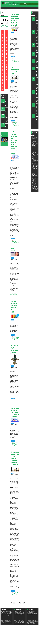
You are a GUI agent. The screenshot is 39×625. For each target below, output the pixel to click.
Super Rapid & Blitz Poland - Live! (35, 187)
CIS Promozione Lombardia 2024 (15, 70)
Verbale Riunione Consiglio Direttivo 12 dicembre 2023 (14, 306)
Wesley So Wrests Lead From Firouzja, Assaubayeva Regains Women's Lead (35, 145)
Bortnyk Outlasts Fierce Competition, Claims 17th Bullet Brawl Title (35, 159)
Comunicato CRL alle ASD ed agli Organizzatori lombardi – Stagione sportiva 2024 (15, 458)
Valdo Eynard (13, 249)
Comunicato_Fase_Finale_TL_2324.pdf (18, 401)
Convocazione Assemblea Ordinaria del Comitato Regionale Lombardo (15, 19)
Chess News (34, 140)
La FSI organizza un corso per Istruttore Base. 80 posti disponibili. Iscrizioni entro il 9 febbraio (14, 142)
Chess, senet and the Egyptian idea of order (35, 138)
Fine (15, 604)
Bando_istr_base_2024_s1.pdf (17, 241)
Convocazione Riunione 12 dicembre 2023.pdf (15, 443)
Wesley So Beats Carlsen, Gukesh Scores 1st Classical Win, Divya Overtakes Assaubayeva (35, 167)
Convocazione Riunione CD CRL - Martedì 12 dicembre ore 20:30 (15, 412)
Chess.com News (35, 162)
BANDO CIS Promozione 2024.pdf (14, 123)
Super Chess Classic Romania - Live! (35, 181)
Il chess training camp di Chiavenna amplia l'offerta (6, 61)
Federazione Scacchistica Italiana (6, 612)
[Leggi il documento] (15, 61)
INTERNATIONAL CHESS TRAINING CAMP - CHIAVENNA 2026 (2, 62)
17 (24, 602)
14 (16, 602)
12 (11, 602)
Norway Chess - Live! (34, 153)
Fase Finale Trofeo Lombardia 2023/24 (14, 349)
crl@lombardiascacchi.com (31, 613)
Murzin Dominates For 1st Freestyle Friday (35, 175)
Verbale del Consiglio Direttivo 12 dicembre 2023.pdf (15, 337)
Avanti (12, 604)
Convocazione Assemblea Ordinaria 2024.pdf (15, 59)
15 (19, 602)
